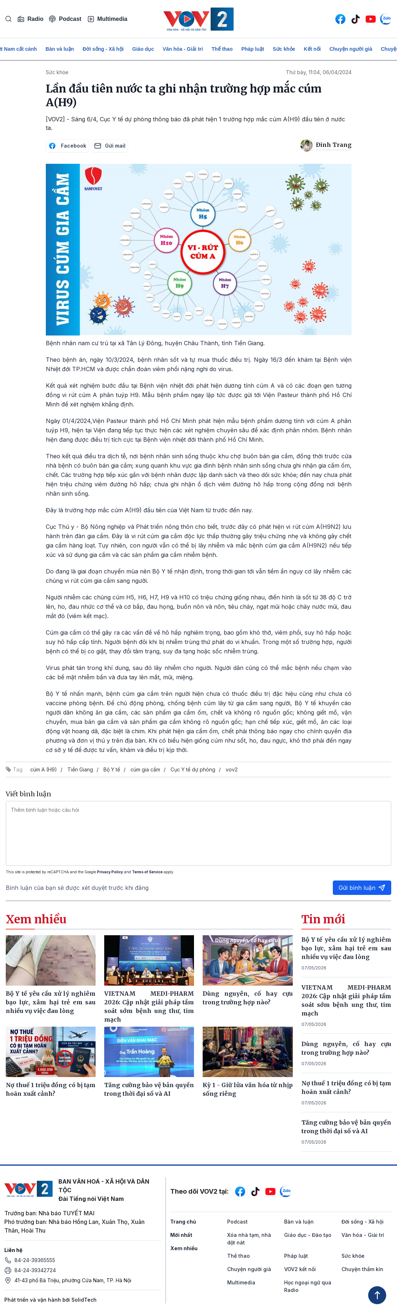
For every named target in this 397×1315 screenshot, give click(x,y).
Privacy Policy (110, 872)
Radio (30, 19)
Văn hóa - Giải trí (183, 49)
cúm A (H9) (43, 769)
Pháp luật (252, 49)
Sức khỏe (284, 49)
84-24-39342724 (35, 1270)
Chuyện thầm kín (362, 1269)
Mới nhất (181, 1235)
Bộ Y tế (111, 769)
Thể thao (222, 49)
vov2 (232, 769)
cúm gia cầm (145, 769)
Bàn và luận (59, 49)
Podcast (65, 18)
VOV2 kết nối (300, 1269)
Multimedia (107, 19)
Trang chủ (183, 1222)
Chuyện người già (351, 49)
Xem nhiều (184, 1248)
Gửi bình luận (362, 887)
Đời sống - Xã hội (103, 49)
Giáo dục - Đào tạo (307, 1235)
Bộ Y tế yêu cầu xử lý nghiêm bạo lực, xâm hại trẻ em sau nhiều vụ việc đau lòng (346, 948)
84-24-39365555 (34, 1260)
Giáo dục (143, 49)
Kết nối (312, 49)
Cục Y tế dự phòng (193, 769)
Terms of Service (147, 872)
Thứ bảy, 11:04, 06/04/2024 (319, 72)
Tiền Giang (80, 769)
